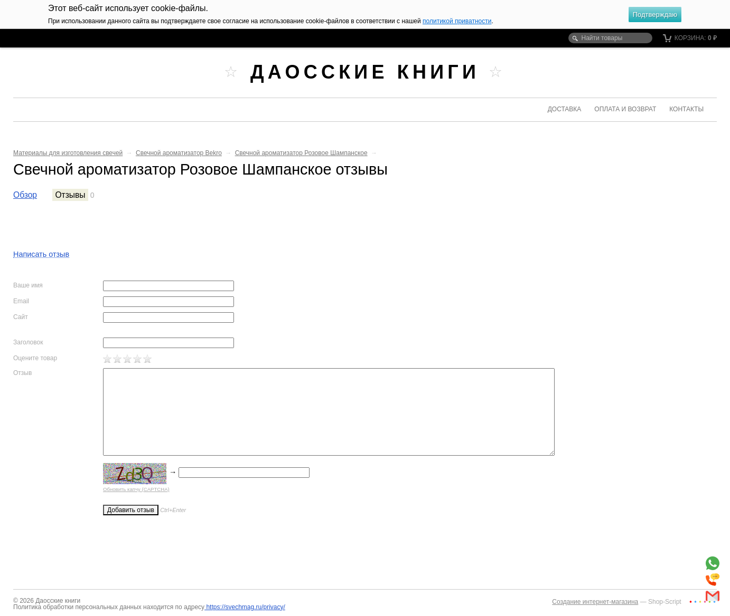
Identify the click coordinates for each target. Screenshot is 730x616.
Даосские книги (365, 72)
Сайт (20, 317)
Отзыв (22, 373)
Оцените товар (35, 358)
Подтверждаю (655, 14)
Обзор (25, 194)
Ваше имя (28, 285)
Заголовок (28, 342)
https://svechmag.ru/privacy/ (244, 607)
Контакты (686, 109)
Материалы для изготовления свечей (68, 153)
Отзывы (70, 194)
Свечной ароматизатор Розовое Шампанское (301, 153)
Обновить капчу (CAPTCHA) (136, 489)
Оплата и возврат (625, 109)
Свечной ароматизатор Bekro (179, 153)
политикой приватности (457, 21)
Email (21, 301)
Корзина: (690, 38)
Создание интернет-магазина (595, 601)
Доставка (565, 109)
